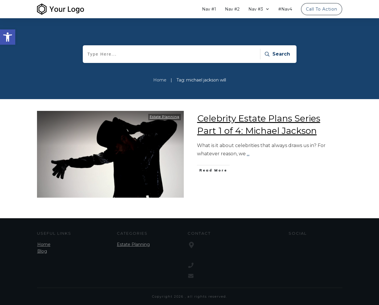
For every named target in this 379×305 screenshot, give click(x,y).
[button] (7, 37)
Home (43, 244)
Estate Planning (164, 117)
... (248, 153)
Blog (42, 251)
